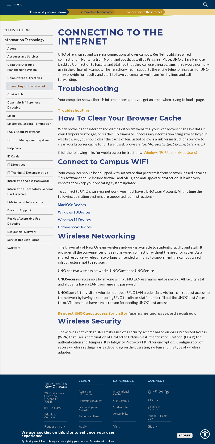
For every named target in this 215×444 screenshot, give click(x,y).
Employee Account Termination (29, 123)
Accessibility (120, 413)
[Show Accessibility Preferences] (205, 434)
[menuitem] (149, 392)
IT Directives (16, 164)
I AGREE (184, 435)
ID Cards (13, 156)
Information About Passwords (28, 180)
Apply (83, 426)
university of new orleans (49, 12)
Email (11, 115)
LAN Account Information (25, 202)
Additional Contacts (50, 416)
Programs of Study (90, 400)
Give (151, 426)
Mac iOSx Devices (72, 205)
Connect (156, 381)
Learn (84, 381)
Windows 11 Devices (74, 219)
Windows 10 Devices (74, 212)
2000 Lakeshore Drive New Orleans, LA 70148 (54, 397)
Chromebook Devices (75, 227)
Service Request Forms (23, 239)
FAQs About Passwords (23, 132)
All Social (153, 400)
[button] (21, 4)
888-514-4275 (53, 408)
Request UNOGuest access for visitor (92, 314)
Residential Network (22, 231)
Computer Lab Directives (24, 78)
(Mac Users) (188, 152)
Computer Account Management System (22, 67)
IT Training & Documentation (27, 172)
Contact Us (15, 94)
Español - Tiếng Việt (157, 417)
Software (13, 248)
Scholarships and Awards (89, 408)
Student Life (120, 407)
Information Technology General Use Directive (30, 191)
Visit (116, 426)
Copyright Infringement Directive (23, 105)
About (11, 48)
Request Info (53, 426)
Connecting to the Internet (26, 86)
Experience (123, 381)
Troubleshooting (73, 111)
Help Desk (14, 148)
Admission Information (86, 393)
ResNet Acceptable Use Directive (23, 221)
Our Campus (121, 400)
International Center (121, 393)
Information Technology (23, 40)
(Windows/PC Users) (159, 152)
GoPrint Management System (28, 140)
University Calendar (154, 408)
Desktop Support (19, 210)
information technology (96, 12)
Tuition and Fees (89, 416)
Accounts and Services (23, 56)
